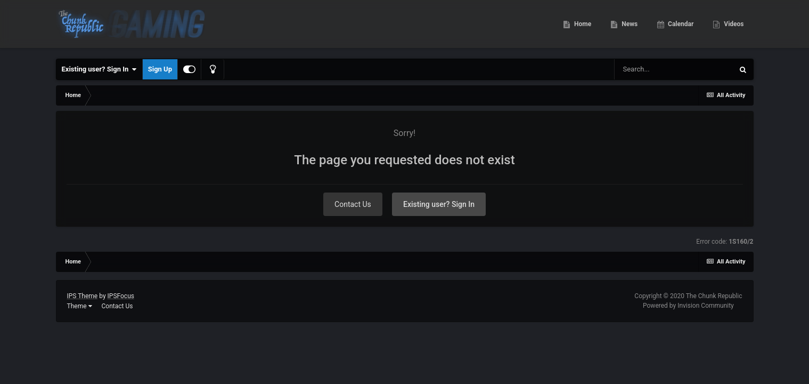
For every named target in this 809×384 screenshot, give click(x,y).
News (629, 26)
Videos (732, 26)
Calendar (679, 26)
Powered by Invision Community (688, 305)
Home (582, 26)
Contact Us (352, 204)
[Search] (674, 69)
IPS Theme (82, 296)
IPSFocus (121, 296)
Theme (79, 306)
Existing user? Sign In (99, 69)
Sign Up (160, 69)
